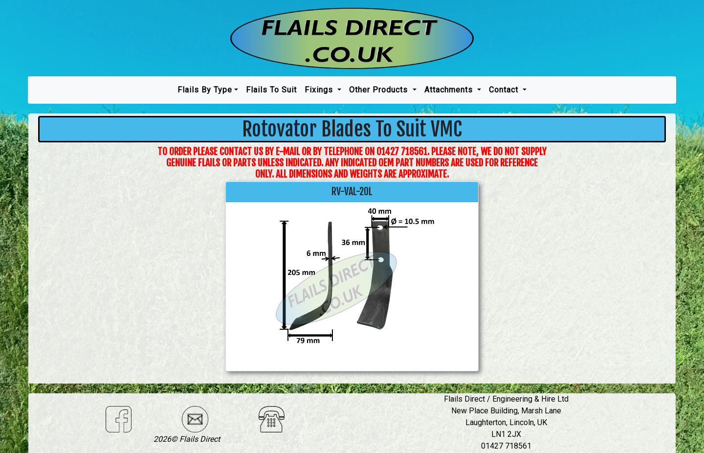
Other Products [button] (379, 89)
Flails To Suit (271, 89)
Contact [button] (505, 89)
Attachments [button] (449, 89)
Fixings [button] (320, 89)
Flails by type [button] (204, 89)
